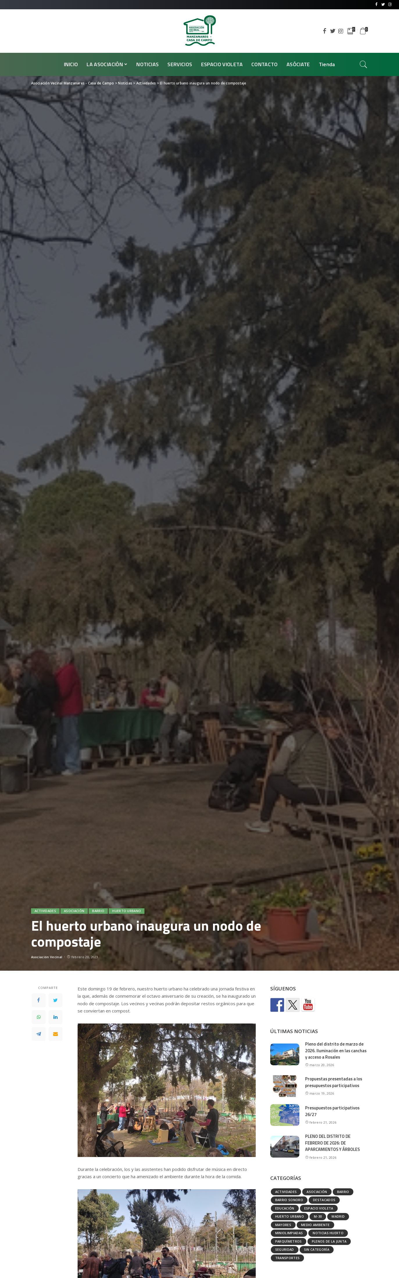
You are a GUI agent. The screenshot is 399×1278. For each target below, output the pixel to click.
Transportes (287, 1258)
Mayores (283, 1225)
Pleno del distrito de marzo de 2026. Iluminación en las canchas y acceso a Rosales (336, 1050)
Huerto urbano (126, 911)
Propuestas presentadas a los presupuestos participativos (334, 1082)
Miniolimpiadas (289, 1233)
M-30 (318, 1216)
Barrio (98, 911)
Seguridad (284, 1249)
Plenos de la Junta (329, 1241)
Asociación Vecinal (46, 956)
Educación (284, 1208)
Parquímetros (288, 1241)
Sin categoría (316, 1249)
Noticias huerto (328, 1233)
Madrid (338, 1216)
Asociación (74, 911)
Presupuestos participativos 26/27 (333, 1111)
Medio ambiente (315, 1225)
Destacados (324, 1200)
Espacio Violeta (318, 1208)
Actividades (45, 911)
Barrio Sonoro (289, 1200)
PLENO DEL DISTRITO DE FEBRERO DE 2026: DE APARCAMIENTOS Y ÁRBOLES (333, 1143)
